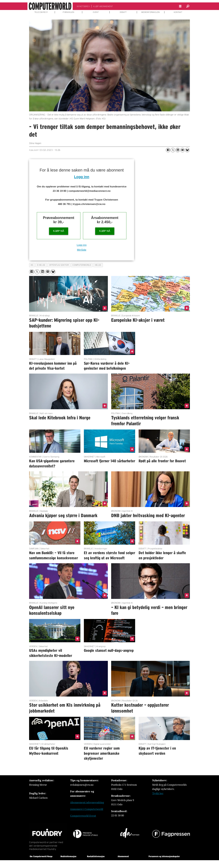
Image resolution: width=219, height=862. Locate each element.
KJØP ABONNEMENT (103, 6)
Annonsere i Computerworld (86, 809)
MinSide (81, 249)
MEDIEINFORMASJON (150, 12)
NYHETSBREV (83, 6)
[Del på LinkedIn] (177, 150)
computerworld (81, 265)
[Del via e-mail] (182, 150)
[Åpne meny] (180, 6)
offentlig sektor (59, 265)
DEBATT (123, 12)
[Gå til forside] (50, 6)
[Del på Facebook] (168, 150)
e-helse (41, 265)
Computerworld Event (83, 815)
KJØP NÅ (58, 231)
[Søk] (188, 6)
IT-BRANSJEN (68, 12)
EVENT (96, 12)
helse (98, 265)
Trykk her (157, 793)
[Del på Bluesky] (187, 150)
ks (32, 265)
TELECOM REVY (41, 12)
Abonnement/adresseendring (87, 802)
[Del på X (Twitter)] (173, 150)
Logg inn (81, 177)
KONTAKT (178, 12)
